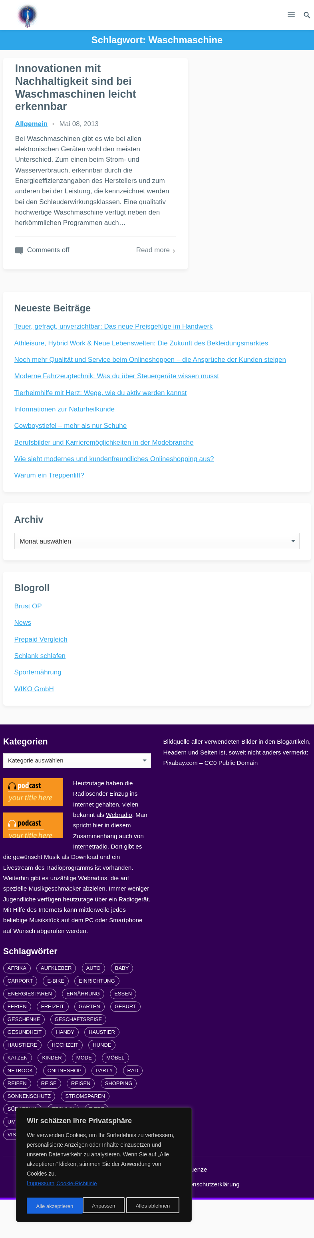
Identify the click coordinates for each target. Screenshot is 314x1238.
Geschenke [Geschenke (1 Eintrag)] (24, 1058)
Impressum (151, 1222)
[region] (104, 1166)
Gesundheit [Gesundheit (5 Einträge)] (25, 1071)
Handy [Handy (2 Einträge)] (65, 1071)
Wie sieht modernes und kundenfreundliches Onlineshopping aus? (115, 490)
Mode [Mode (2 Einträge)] (84, 1097)
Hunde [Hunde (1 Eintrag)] (102, 1084)
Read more (116, 281)
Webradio (119, 853)
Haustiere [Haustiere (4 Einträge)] (22, 1084)
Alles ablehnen (96, 1206)
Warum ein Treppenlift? (50, 506)
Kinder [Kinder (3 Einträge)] (52, 1097)
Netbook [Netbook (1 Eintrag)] (20, 1109)
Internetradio (90, 884)
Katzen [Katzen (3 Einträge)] (18, 1097)
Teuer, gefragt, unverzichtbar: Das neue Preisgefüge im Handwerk (114, 357)
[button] (291, 16)
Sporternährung (38, 709)
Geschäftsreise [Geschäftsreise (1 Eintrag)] (78, 1058)
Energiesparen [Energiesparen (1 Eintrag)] (30, 1032)
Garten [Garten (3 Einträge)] (89, 1045)
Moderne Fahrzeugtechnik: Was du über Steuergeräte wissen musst (117, 407)
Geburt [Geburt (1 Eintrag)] (125, 1045)
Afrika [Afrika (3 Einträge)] (17, 1007)
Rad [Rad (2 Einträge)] (132, 1109)
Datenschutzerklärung (210, 1222)
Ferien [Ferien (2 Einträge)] (17, 1045)
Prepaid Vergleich (41, 676)
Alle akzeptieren (153, 1206)
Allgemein (31, 123)
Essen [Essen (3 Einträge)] (123, 1032)
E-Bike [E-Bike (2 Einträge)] (55, 1020)
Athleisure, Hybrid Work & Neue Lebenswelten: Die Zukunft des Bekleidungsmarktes (142, 374)
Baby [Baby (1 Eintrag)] (122, 1007)
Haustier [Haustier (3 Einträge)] (102, 1071)
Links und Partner (99, 1222)
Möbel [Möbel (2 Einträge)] (115, 1097)
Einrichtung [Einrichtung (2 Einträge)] (97, 1020)
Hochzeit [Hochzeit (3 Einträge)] (65, 1084)
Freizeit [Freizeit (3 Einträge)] (52, 1045)
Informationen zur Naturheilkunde (65, 440)
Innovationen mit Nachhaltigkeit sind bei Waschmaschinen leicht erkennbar (76, 87)
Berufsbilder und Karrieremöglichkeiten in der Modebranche (105, 474)
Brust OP (29, 643)
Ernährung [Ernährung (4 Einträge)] (83, 1032)
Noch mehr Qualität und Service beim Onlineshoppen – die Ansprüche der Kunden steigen (151, 391)
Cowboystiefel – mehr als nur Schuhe (71, 457)
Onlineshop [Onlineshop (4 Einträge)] (64, 1109)
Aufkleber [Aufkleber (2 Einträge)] (56, 1007)
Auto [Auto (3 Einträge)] (93, 1007)
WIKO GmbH (35, 725)
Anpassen (46, 1206)
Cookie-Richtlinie (77, 1186)
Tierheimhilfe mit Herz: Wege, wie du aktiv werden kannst (101, 424)
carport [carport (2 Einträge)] (20, 1020)
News (23, 659)
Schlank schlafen (41, 692)
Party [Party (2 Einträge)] (104, 1109)
